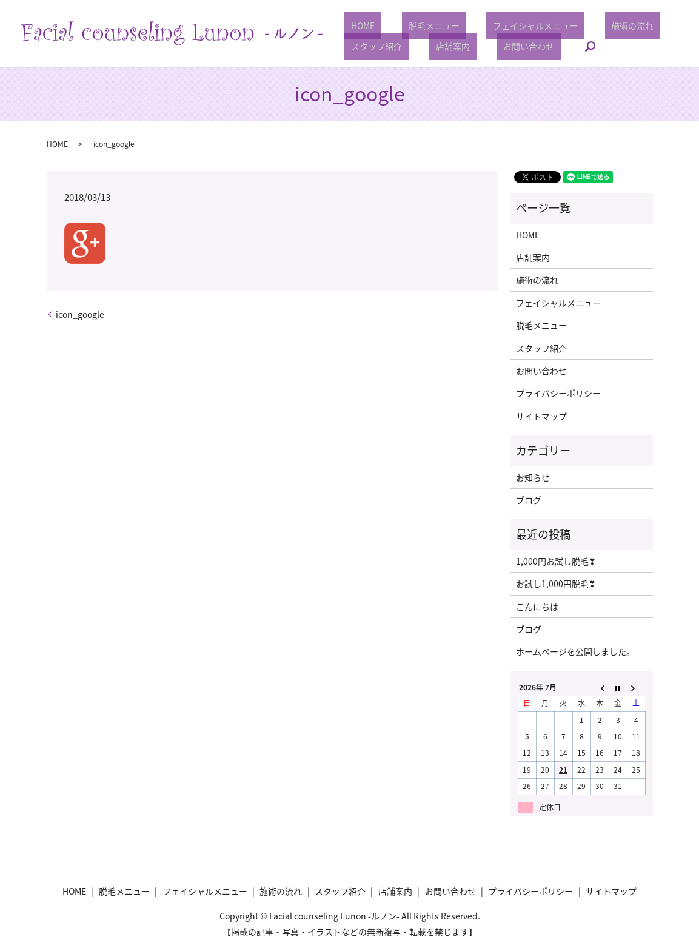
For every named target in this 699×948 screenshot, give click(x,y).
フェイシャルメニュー (502, 25)
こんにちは (537, 606)
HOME (356, 25)
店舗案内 (433, 46)
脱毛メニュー (414, 25)
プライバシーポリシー (558, 393)
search (550, 47)
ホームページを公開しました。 (575, 651)
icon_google (80, 314)
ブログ (528, 500)
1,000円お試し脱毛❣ (556, 561)
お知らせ (533, 477)
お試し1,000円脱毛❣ (556, 583)
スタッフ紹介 (369, 46)
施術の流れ (586, 25)
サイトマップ (541, 416)
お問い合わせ (495, 46)
